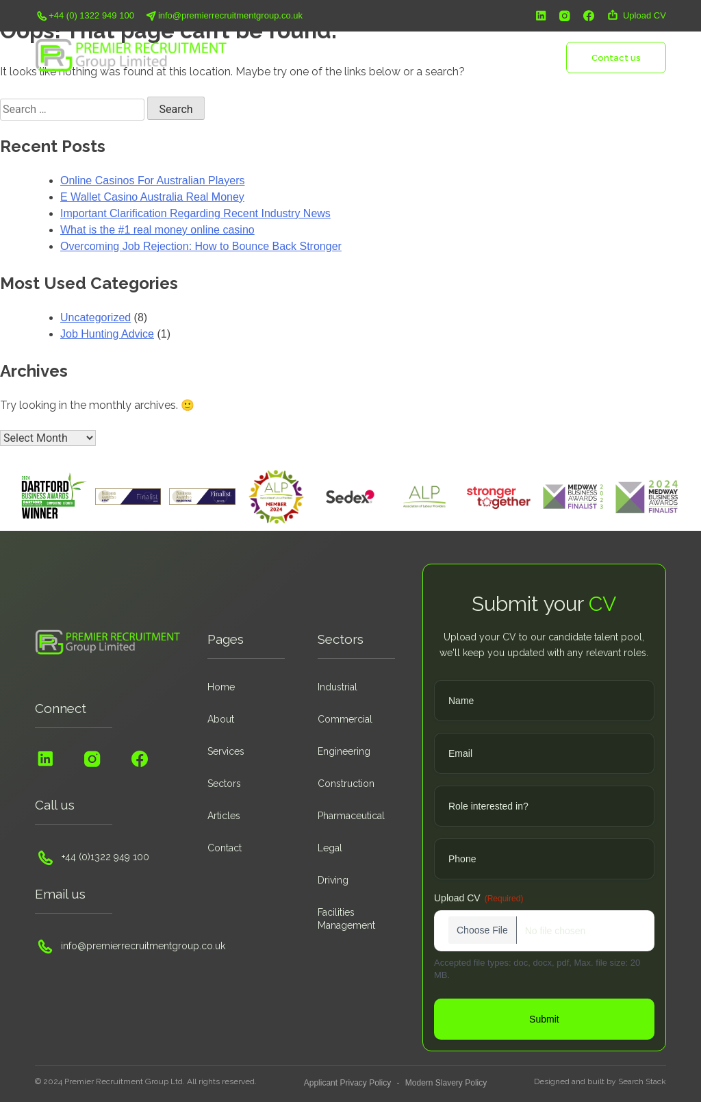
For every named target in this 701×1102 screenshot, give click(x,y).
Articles (223, 815)
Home (281, 57)
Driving (333, 880)
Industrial (337, 686)
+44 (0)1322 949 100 (92, 857)
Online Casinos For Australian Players (152, 180)
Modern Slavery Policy (446, 1083)
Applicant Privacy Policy (347, 1083)
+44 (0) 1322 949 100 (84, 16)
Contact (224, 847)
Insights (508, 57)
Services (363, 57)
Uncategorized (95, 317)
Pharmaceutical (351, 815)
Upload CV (636, 16)
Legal (330, 847)
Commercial (345, 719)
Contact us (616, 58)
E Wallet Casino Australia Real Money (152, 197)
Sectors (409, 57)
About (319, 57)
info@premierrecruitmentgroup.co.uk (223, 16)
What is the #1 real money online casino (157, 230)
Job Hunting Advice (107, 334)
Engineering (344, 751)
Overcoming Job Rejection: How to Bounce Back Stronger (201, 246)
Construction (346, 783)
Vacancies (458, 57)
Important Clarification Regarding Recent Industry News (195, 213)
